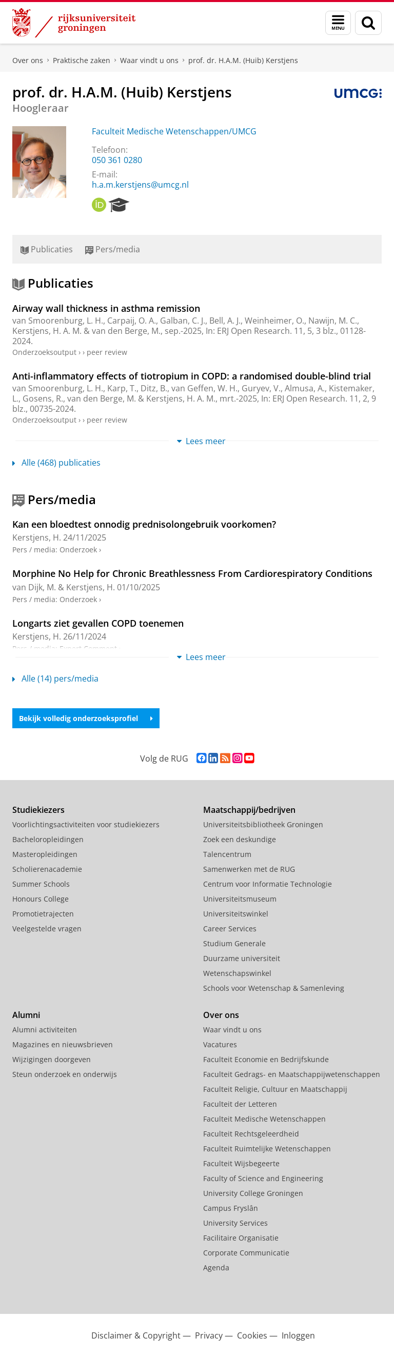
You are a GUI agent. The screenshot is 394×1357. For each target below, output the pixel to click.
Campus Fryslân (230, 1208)
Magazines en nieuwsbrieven (62, 1044)
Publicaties (47, 249)
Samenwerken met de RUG (249, 869)
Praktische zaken (81, 60)
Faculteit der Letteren (240, 1104)
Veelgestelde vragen (47, 928)
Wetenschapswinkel (237, 973)
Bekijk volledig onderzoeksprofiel (86, 718)
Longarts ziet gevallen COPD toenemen (98, 623)
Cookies (252, 1335)
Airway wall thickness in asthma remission (106, 308)
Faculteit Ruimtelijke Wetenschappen (267, 1148)
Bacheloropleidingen (48, 839)
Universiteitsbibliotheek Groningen (263, 824)
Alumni (26, 1015)
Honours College (40, 899)
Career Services (230, 928)
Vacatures (220, 1044)
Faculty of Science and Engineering (263, 1178)
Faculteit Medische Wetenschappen (264, 1119)
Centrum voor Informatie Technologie (267, 884)
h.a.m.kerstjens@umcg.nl (140, 184)
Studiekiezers (38, 810)
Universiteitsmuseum (240, 899)
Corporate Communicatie (246, 1253)
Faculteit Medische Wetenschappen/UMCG (174, 131)
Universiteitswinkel (235, 914)
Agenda (216, 1267)
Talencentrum (227, 854)
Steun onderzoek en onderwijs (64, 1074)
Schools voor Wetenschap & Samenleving (273, 988)
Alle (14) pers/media (55, 678)
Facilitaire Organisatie (241, 1238)
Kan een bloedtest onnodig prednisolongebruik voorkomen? (144, 524)
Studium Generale (234, 943)
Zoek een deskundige (239, 839)
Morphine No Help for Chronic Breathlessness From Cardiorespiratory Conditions (192, 573)
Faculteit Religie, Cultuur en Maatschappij (275, 1089)
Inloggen (298, 1335)
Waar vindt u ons (149, 60)
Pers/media (112, 249)
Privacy (209, 1335)
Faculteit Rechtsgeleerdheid (251, 1134)
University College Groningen (253, 1193)
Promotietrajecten (43, 914)
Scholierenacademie (47, 869)
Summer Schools (41, 884)
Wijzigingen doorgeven (51, 1059)
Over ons (27, 60)
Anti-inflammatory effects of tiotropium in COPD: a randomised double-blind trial (191, 376)
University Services (235, 1223)
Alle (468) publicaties (56, 462)
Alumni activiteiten (44, 1029)
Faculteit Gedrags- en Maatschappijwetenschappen (291, 1074)
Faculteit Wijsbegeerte (241, 1163)
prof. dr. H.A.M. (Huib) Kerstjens (243, 60)
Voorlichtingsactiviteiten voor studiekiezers (86, 824)
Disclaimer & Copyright (136, 1335)
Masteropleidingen (44, 854)
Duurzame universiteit (241, 958)
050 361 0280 (117, 160)
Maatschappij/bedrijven (249, 810)
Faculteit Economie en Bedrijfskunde (266, 1059)
